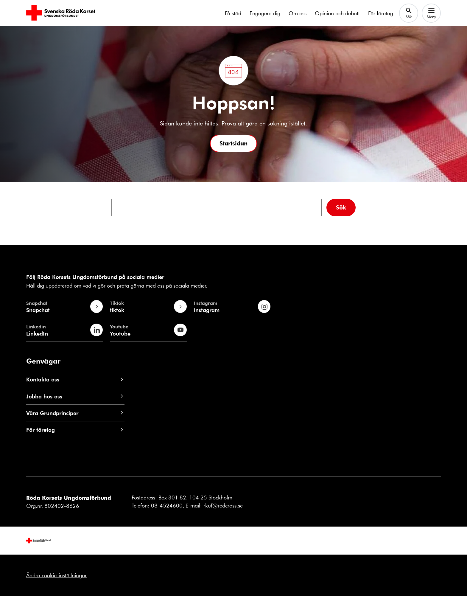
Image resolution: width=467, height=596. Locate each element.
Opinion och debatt (337, 13)
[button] (233, 143)
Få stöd (233, 13)
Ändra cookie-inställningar (56, 575)
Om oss (297, 13)
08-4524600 (167, 505)
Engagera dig (265, 13)
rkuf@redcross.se (223, 505)
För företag (380, 13)
